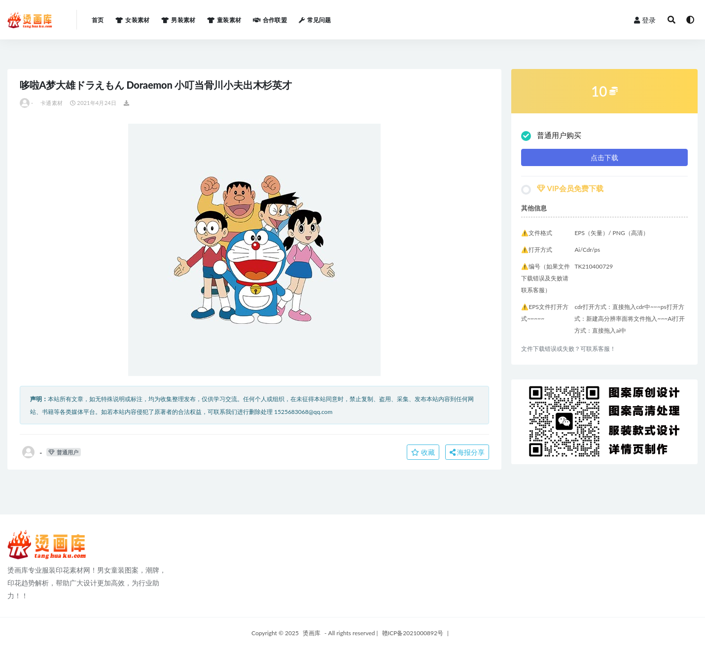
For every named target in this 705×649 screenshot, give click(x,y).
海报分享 (467, 452)
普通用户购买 (551, 136)
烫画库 (311, 633)
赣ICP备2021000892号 (412, 633)
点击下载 (604, 157)
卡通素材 (51, 103)
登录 (645, 20)
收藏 (423, 452)
